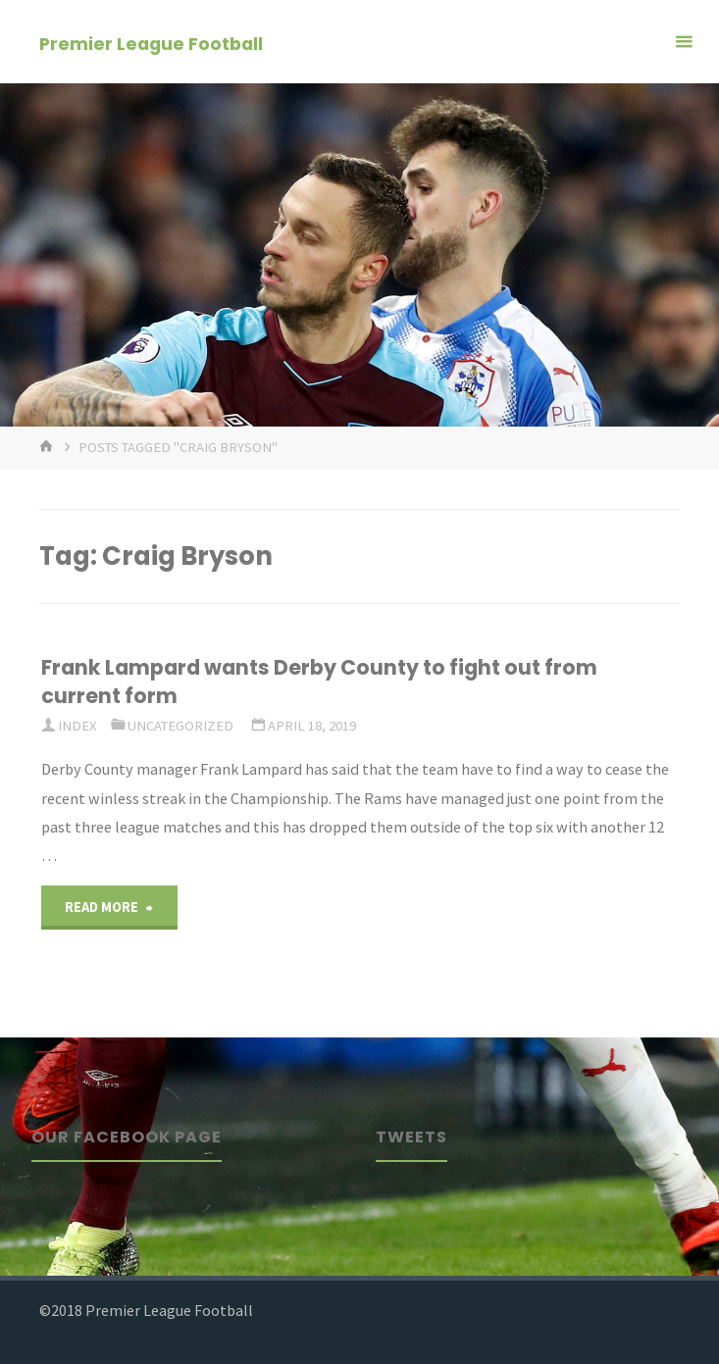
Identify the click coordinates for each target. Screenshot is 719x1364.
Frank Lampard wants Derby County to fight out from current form (319, 681)
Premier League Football (151, 42)
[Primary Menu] (683, 41)
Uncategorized (180, 725)
